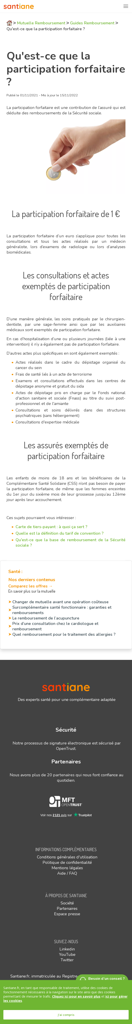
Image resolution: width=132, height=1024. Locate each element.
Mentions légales (67, 868)
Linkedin (67, 949)
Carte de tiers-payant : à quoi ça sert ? (51, 526)
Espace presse (67, 914)
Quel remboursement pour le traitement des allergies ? (64, 634)
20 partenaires (61, 775)
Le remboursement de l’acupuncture (45, 618)
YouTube (67, 954)
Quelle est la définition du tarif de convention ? (60, 533)
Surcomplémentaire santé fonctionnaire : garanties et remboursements (62, 610)
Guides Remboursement (92, 23)
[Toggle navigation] (125, 6)
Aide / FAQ (67, 873)
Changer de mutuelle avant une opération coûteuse (60, 602)
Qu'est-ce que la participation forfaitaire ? (46, 29)
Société (67, 903)
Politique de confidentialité (67, 862)
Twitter (67, 960)
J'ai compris (66, 1015)
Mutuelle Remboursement (41, 23)
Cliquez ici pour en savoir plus (76, 996)
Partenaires (67, 908)
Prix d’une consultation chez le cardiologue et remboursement (55, 626)
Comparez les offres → (30, 586)
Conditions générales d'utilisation (67, 857)
